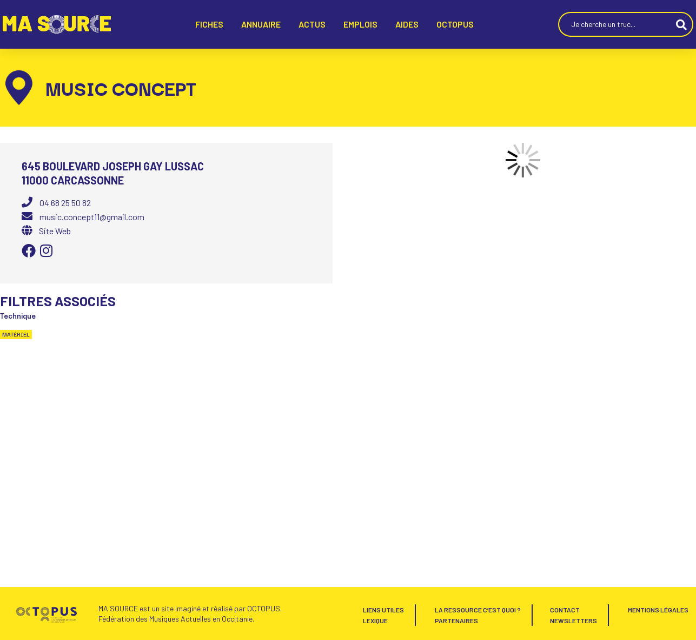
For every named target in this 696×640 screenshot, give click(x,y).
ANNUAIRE (261, 24)
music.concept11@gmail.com (91, 217)
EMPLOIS (360, 24)
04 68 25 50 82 (65, 202)
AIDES (407, 24)
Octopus (455, 24)
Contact (565, 609)
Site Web (55, 231)
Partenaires (456, 620)
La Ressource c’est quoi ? (478, 609)
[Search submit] (681, 24)
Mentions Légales (658, 609)
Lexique (375, 620)
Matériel (16, 334)
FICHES (209, 24)
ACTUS (312, 24)
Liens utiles (383, 609)
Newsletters (573, 620)
